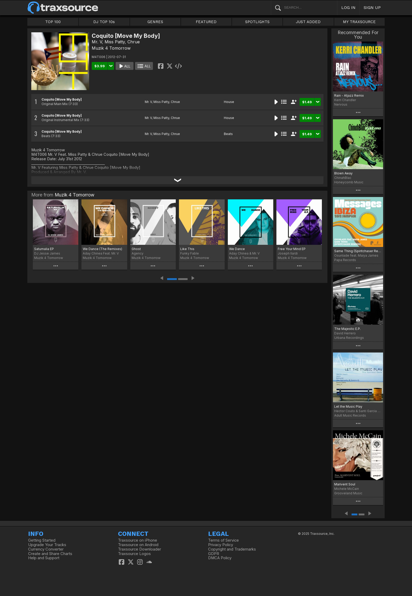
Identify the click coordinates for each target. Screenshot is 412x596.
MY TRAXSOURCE (359, 21)
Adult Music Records (350, 415)
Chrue (133, 41)
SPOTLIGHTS (257, 21)
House (229, 102)
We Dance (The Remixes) (102, 249)
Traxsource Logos (134, 553)
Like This (187, 249)
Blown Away (343, 173)
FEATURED (206, 21)
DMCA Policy (219, 558)
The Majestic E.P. (347, 329)
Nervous (340, 104)
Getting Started (41, 540)
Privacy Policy (220, 544)
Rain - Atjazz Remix (349, 95)
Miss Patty (115, 41)
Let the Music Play (348, 406)
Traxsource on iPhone (137, 540)
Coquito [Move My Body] (62, 99)
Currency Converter (46, 549)
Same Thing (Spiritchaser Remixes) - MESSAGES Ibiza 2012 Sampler (358, 251)
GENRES (155, 21)
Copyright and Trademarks (232, 549)
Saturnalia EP (44, 249)
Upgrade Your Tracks (47, 544)
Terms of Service (223, 540)
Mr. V (97, 41)
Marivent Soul (344, 484)
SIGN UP (372, 7)
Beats (228, 134)
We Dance (237, 249)
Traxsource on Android (138, 544)
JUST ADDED (308, 21)
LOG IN (348, 7)
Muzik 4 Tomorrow (111, 48)
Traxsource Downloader (139, 549)
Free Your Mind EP (292, 249)
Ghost (136, 249)
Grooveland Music (348, 493)
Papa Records (345, 260)
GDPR (213, 553)
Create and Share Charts (50, 553)
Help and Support (43, 558)
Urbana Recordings (349, 338)
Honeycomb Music (348, 182)
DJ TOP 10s (104, 21)
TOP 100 (53, 21)
